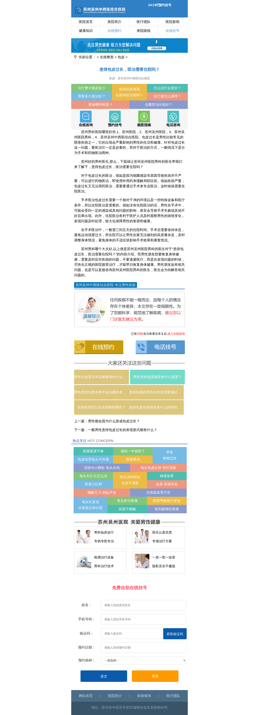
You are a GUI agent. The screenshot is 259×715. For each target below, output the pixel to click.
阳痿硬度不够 (93, 451)
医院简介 (114, 22)
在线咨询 (86, 119)
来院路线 (143, 31)
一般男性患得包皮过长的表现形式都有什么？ (122, 430)
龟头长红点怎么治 (93, 476)
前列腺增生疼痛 (167, 509)
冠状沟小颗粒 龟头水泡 (101, 468)
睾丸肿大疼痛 (127, 501)
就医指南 (144, 119)
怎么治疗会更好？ (167, 88)
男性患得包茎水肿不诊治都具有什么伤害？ (101, 392)
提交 (104, 676)
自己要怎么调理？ (167, 96)
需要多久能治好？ (91, 96)
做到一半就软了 (133, 451)
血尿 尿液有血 (167, 484)
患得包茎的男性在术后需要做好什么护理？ (156, 392)
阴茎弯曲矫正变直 (167, 501)
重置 (155, 676)
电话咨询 (173, 119)
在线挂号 (172, 31)
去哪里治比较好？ (158, 104)
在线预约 (114, 31)
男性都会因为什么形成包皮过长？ (114, 421)
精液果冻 (133, 459)
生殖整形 (107, 57)
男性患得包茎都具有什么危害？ (157, 377)
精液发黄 (167, 476)
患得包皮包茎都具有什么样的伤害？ (156, 407)
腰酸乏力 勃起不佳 (101, 492)
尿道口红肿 (93, 484)
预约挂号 (115, 119)
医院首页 (86, 22)
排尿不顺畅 (127, 509)
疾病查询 (144, 696)
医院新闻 (172, 22)
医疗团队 (143, 22)
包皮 (121, 57)
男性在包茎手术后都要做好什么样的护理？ (101, 377)
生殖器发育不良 (158, 492)
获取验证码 (175, 634)
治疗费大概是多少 (91, 88)
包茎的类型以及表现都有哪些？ (101, 407)
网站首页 (86, 696)
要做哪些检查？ (100, 104)
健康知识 (86, 31)
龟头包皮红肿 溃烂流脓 (158, 468)
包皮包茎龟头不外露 (93, 459)
